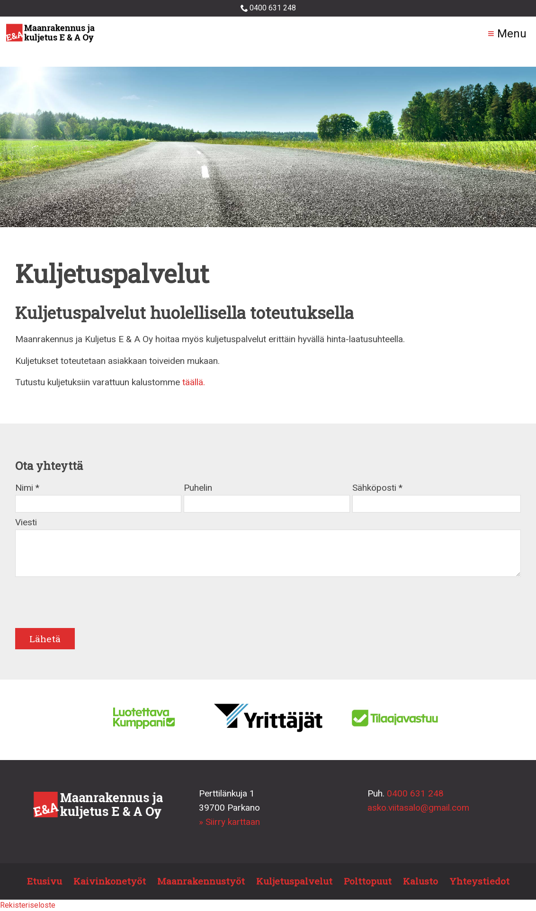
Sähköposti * (377, 487)
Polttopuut (368, 881)
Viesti (26, 522)
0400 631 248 (268, 7)
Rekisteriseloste (27, 905)
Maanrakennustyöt (201, 881)
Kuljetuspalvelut (294, 881)
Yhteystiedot (479, 881)
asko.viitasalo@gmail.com (418, 807)
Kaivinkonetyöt (109, 881)
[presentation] (87, 605)
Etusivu (44, 881)
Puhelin (198, 487)
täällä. (193, 382)
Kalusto (420, 881)
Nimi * (27, 487)
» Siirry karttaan (229, 821)
